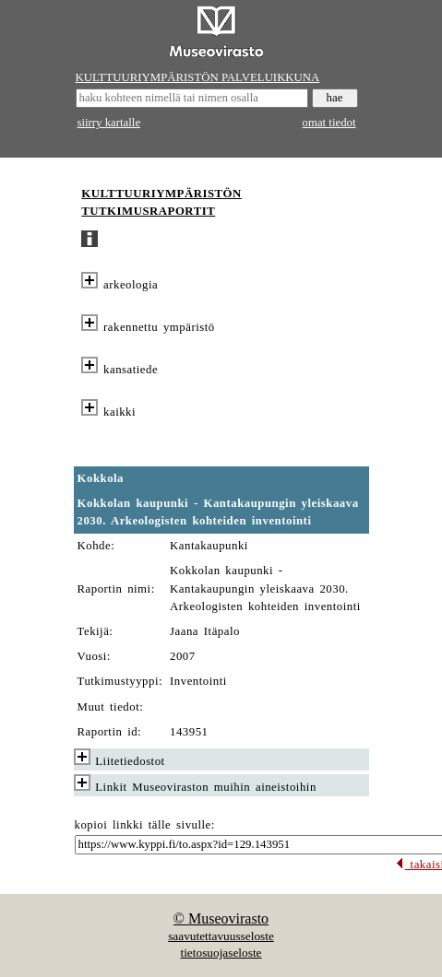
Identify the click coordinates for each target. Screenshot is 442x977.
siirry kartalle (109, 122)
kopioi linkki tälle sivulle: (145, 824)
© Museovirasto (221, 918)
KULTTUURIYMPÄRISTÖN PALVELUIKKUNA (198, 77)
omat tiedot (329, 122)
